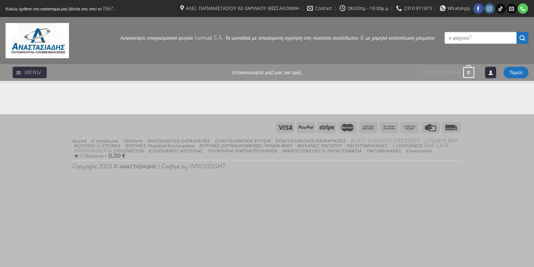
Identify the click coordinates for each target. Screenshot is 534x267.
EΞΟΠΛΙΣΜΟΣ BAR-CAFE (420, 145)
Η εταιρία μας (105, 140)
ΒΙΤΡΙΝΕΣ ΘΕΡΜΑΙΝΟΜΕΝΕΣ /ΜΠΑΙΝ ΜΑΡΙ (246, 145)
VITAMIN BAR (441, 140)
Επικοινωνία (418, 150)
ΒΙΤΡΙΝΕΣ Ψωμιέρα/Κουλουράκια (160, 145)
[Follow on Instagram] (489, 8)
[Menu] (30, 72)
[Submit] (522, 38)
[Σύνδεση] (490, 72)
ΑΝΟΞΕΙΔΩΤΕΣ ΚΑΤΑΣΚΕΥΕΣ (179, 140)
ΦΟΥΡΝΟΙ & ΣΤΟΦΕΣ (97, 145)
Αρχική (79, 140)
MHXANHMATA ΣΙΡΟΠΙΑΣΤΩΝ (109, 150)
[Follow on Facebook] (478, 8)
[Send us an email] (512, 8)
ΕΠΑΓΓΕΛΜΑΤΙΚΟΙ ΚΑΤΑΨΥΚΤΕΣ (311, 140)
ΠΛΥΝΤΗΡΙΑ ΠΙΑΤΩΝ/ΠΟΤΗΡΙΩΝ (242, 150)
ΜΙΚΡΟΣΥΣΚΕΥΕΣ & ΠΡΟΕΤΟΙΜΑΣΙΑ (322, 150)
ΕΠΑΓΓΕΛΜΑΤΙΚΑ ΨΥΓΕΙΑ (243, 140)
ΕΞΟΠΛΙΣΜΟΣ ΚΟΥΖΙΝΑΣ (176, 150)
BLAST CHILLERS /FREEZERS (385, 140)
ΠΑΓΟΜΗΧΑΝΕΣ (384, 150)
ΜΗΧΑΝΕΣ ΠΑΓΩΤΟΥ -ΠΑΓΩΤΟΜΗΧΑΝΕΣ (342, 145)
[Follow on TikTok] (500, 8)
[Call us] (523, 8)
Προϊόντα (132, 140)
